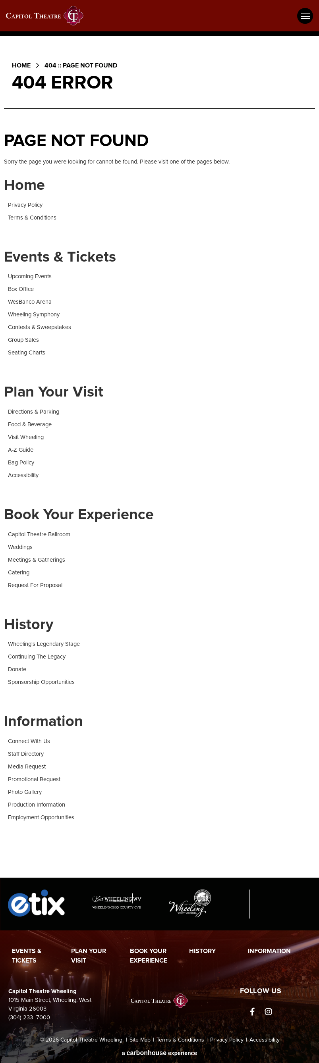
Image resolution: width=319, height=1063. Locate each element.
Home (21, 65)
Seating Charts (26, 353)
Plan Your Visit (53, 392)
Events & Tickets (60, 257)
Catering (18, 573)
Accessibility (23, 475)
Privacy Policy (25, 205)
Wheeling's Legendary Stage (44, 644)
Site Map (140, 1040)
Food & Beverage (30, 425)
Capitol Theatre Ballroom (39, 534)
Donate (17, 669)
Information (43, 721)
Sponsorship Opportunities (41, 682)
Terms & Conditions (32, 218)
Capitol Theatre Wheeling (49, 15)
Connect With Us (29, 741)
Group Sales (23, 340)
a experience (159, 1053)
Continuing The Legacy (37, 657)
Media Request (27, 767)
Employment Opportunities (41, 817)
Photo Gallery (25, 792)
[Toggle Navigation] (305, 16)
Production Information (36, 805)
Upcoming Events (30, 276)
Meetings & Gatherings (36, 560)
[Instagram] (268, 1012)
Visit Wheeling (26, 437)
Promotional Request (34, 779)
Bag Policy (21, 463)
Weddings (20, 547)
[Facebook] (253, 1012)
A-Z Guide (20, 450)
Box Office (21, 289)
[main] (159, 462)
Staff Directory (26, 754)
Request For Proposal (35, 585)
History (28, 624)
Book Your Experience (79, 514)
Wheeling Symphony (34, 315)
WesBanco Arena (30, 302)
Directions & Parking (33, 412)
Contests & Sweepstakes (39, 327)
